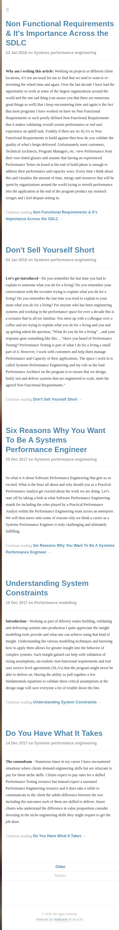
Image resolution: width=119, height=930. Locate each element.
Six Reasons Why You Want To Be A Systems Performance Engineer (55, 440)
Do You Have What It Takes (54, 733)
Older (60, 867)
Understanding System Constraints (47, 588)
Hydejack (61, 919)
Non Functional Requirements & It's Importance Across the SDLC (60, 33)
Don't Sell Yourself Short (50, 250)
